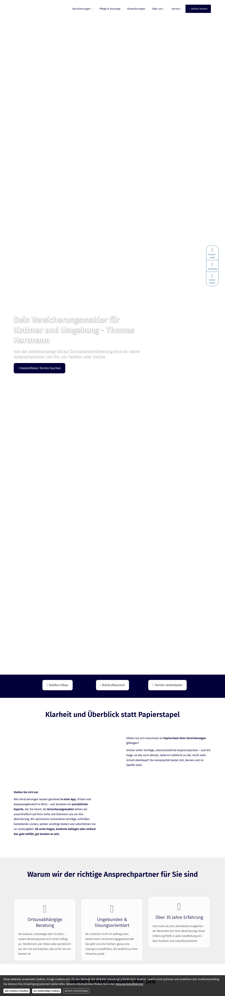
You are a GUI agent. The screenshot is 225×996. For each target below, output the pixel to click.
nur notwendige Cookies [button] (46, 990)
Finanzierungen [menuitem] (136, 8)
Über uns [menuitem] (157, 8)
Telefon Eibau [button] (58, 685)
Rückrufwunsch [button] (112, 685)
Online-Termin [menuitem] (198, 8)
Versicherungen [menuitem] (81, 8)
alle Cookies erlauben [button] (17, 990)
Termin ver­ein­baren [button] (167, 685)
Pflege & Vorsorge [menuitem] (109, 8)
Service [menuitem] (176, 8)
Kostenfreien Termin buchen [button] (39, 368)
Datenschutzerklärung (129, 984)
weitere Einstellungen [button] (76, 990)
